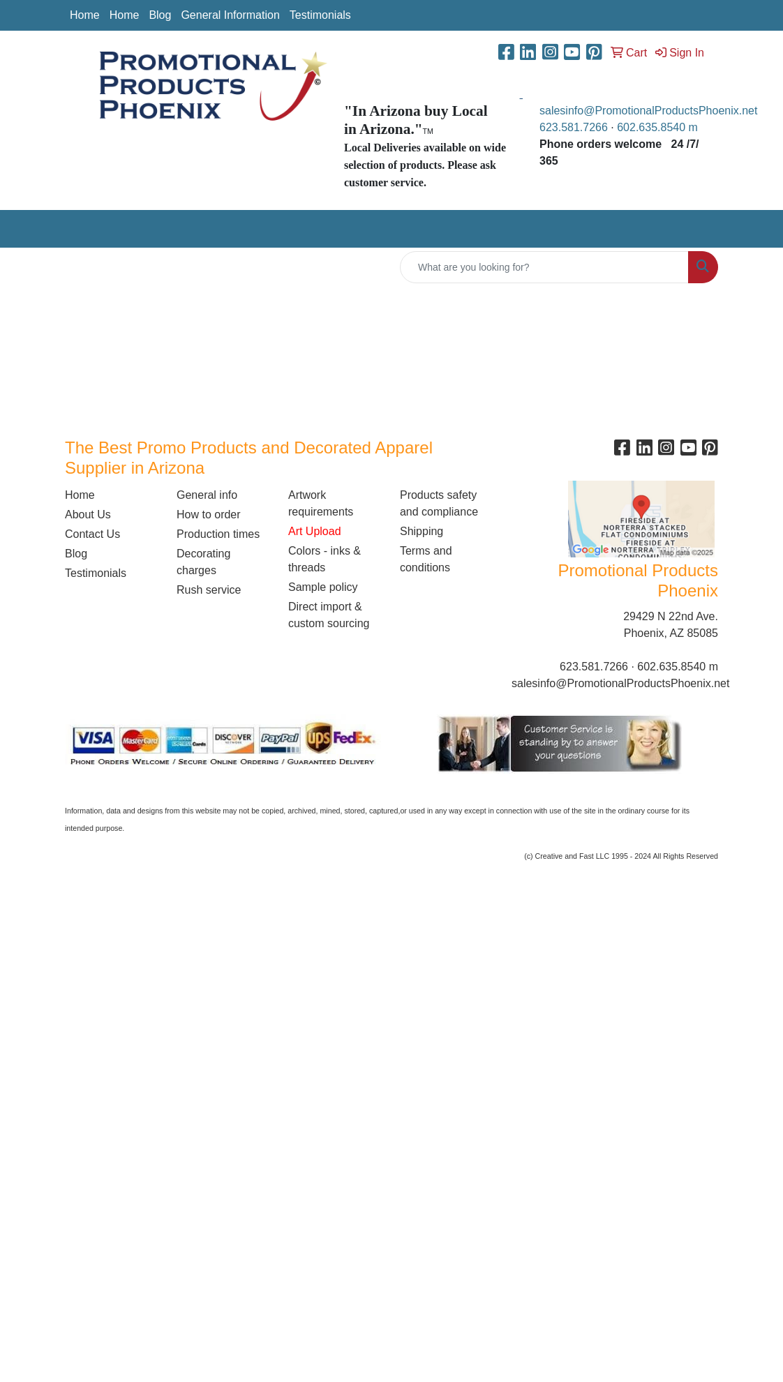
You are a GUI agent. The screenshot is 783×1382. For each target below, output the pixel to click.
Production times (218, 534)
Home (85, 15)
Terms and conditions (426, 559)
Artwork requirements (320, 503)
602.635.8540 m (659, 127)
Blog (160, 15)
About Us (88, 514)
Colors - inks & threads (324, 559)
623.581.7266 (573, 127)
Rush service (209, 590)
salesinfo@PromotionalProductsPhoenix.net (648, 111)
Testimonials (320, 15)
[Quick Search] (544, 267)
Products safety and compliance (439, 503)
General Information (230, 15)
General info (207, 495)
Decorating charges (203, 562)
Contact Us (92, 534)
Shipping (421, 531)
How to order (209, 514)
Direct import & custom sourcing (329, 615)
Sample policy (323, 587)
